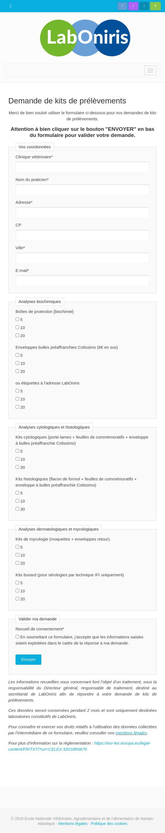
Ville (20, 247)
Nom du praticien (32, 179)
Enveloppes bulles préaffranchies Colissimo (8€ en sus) (67, 347)
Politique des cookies (109, 823)
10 (20, 327)
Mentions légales (72, 823)
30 (20, 467)
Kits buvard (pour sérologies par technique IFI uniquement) (70, 574)
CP (18, 225)
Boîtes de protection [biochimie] (44, 311)
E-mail (22, 270)
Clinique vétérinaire (34, 156)
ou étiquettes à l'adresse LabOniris (48, 383)
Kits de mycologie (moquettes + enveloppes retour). (63, 539)
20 (20, 335)
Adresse (24, 202)
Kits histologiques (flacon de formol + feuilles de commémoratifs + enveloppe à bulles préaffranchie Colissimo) (76, 482)
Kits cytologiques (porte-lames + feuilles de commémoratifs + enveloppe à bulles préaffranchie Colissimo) (82, 440)
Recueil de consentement (40, 628)
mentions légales (131, 732)
